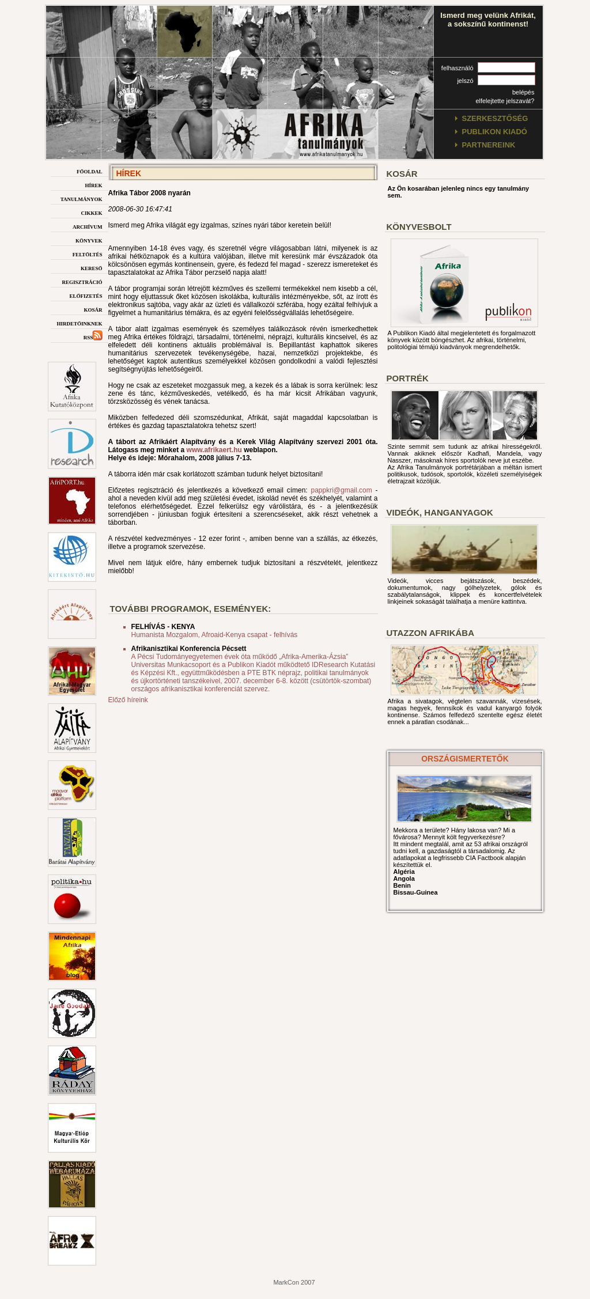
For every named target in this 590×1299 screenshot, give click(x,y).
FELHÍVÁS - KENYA (163, 627)
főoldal (90, 170)
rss (93, 336)
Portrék (408, 378)
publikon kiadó (494, 131)
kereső (92, 267)
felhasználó (457, 68)
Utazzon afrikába (430, 633)
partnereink (489, 145)
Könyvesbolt (419, 227)
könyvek (89, 240)
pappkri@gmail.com (341, 490)
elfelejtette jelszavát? (504, 100)
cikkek (91, 212)
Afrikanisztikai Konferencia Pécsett (189, 649)
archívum (88, 226)
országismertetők (465, 758)
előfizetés (85, 295)
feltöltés (88, 253)
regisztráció (82, 281)
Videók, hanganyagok (440, 512)
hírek (93, 184)
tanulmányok (81, 198)
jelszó (465, 80)
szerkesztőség (495, 118)
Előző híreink (128, 700)
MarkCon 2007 (294, 1282)
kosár (93, 309)
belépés (523, 92)
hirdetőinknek (79, 323)
